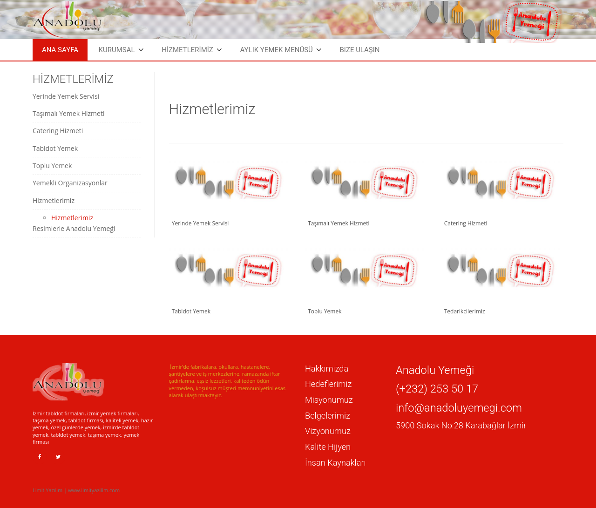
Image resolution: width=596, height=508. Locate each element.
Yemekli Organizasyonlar (70, 182)
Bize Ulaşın (359, 50)
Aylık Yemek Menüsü (276, 50)
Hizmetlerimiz (53, 200)
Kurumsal (117, 50)
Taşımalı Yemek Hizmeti (68, 113)
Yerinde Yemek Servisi (66, 96)
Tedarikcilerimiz (463, 311)
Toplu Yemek (52, 165)
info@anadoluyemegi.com (459, 407)
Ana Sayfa (60, 50)
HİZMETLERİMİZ (187, 50)
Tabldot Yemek (55, 148)
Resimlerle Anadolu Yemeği (74, 228)
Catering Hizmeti (58, 130)
